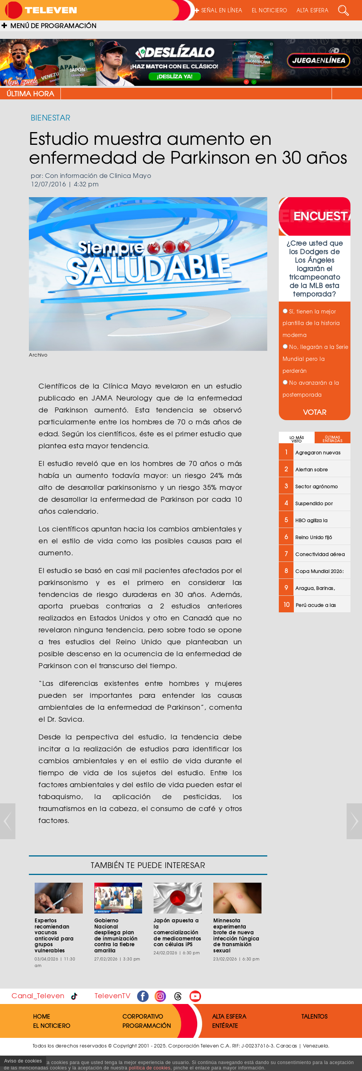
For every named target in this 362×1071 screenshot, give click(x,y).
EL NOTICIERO (269, 10)
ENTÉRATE (225, 1025)
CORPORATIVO (142, 1016)
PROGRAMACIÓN (146, 1025)
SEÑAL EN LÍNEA (218, 10)
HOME (41, 1016)
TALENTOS (314, 1016)
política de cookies (150, 1068)
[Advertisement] (314, 741)
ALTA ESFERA (313, 10)
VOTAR (315, 412)
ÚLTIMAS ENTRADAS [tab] (332, 439)
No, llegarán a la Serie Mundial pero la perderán (316, 358)
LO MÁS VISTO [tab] (297, 439)
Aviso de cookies (23, 1061)
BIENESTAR (50, 117)
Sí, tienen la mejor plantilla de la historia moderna (311, 323)
